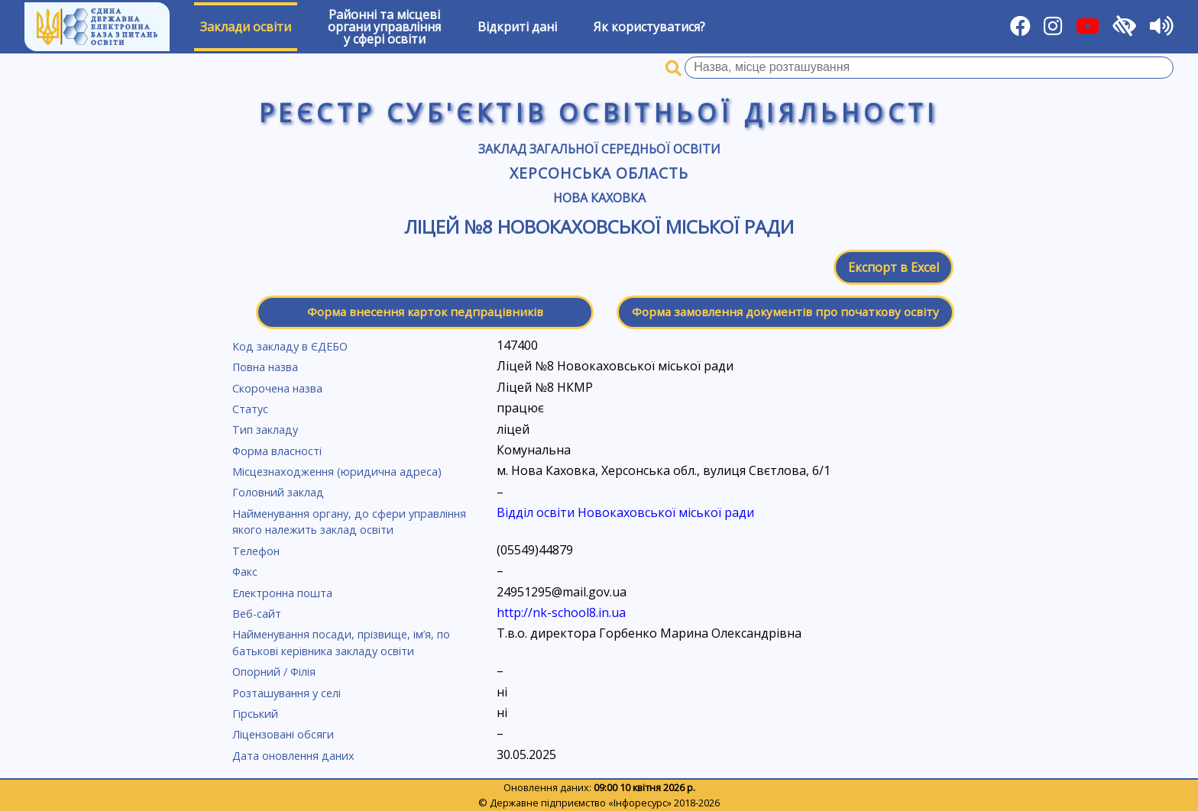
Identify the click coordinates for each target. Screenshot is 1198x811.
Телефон (256, 551)
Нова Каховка (599, 197)
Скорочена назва (277, 388)
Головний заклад (278, 492)
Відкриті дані (517, 26)
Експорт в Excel (893, 267)
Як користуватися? (649, 26)
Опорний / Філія (274, 671)
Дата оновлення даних (293, 755)
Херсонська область (599, 173)
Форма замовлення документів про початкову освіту (785, 311)
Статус (250, 409)
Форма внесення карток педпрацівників (425, 311)
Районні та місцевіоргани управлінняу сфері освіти (384, 26)
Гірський (255, 713)
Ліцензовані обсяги (283, 734)
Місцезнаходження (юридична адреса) (337, 471)
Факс (244, 571)
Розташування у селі (286, 693)
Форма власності (277, 451)
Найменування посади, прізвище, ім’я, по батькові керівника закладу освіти (341, 642)
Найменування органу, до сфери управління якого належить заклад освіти (349, 522)
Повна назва (265, 367)
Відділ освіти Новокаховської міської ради (625, 512)
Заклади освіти (245, 26)
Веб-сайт (256, 613)
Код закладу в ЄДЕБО (290, 346)
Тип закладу (265, 429)
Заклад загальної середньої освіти (599, 149)
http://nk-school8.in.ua (561, 612)
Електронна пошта (282, 593)
